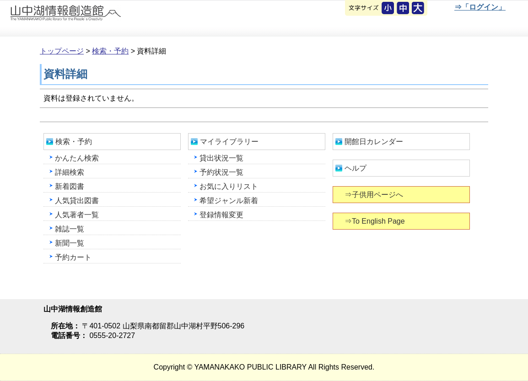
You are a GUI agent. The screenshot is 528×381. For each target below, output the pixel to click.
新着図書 (69, 186)
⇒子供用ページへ (374, 195)
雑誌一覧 (69, 229)
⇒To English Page (375, 221)
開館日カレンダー (374, 141)
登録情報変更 (221, 215)
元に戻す (388, 9)
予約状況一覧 (221, 172)
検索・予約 (110, 51)
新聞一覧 (69, 243)
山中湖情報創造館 (109, 19)
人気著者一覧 (77, 215)
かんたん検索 (77, 158)
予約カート (73, 257)
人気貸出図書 (77, 200)
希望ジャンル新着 (228, 200)
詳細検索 (69, 172)
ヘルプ (355, 168)
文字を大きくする (419, 9)
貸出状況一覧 (221, 158)
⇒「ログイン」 (479, 7)
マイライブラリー (229, 141)
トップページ (62, 51)
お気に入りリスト (228, 186)
